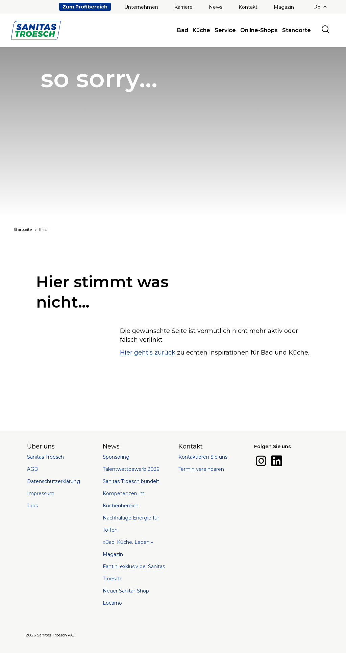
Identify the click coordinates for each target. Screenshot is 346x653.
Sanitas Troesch (45, 457)
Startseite (23, 229)
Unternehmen (141, 7)
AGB (32, 469)
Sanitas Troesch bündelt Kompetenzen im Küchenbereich (131, 493)
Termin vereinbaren (201, 469)
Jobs (32, 506)
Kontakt (248, 7)
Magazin (284, 7)
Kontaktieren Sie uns (202, 457)
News (215, 7)
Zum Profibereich (85, 7)
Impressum (40, 493)
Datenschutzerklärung (53, 481)
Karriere (183, 7)
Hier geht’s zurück (147, 352)
